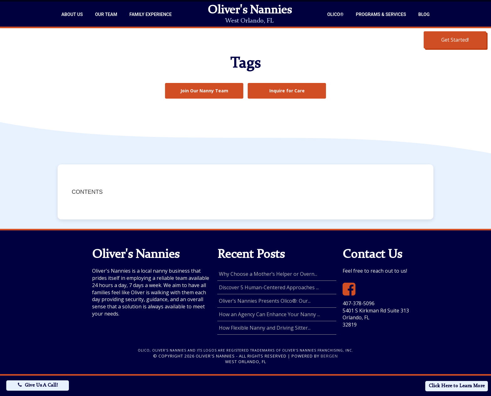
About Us (72, 14)
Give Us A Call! (41, 385)
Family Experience (150, 14)
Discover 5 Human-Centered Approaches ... (269, 287)
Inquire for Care (287, 91)
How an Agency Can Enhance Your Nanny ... (269, 314)
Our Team (106, 14)
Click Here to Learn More (457, 385)
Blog (424, 14)
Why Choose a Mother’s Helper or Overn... (268, 273)
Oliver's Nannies (250, 11)
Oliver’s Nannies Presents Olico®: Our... (265, 300)
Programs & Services (381, 14)
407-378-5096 (359, 303)
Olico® (335, 14)
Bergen (329, 356)
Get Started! (455, 39)
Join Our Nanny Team (204, 91)
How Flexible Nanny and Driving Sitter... (265, 327)
